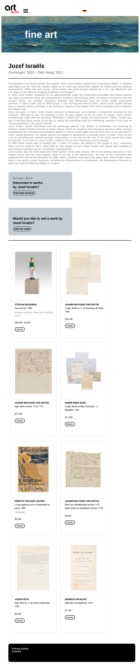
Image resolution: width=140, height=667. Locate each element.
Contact (16, 651)
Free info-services (24, 193)
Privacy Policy (20, 648)
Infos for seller (22, 228)
